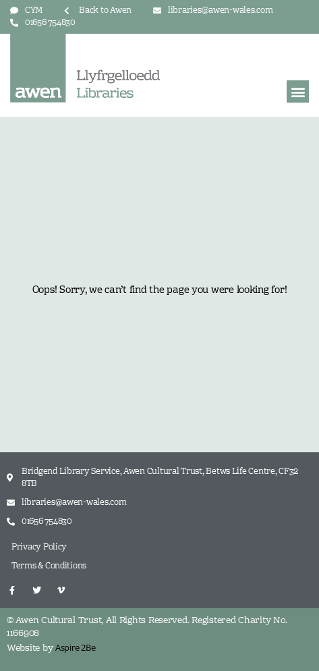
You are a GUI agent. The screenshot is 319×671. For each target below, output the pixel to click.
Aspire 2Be (75, 647)
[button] (298, 91)
